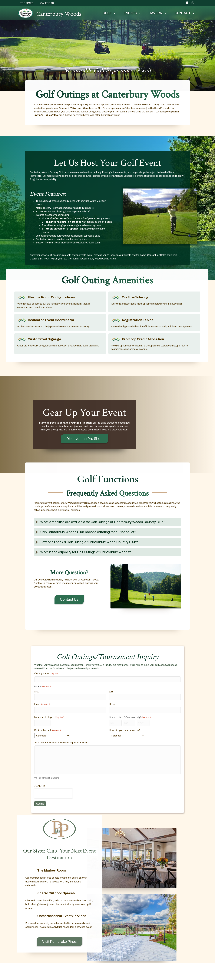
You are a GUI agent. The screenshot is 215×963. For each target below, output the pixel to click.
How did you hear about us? (124, 730)
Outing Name (46, 673)
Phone (112, 703)
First (36, 691)
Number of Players (49, 717)
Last (111, 691)
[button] (187, 2)
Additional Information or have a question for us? (61, 742)
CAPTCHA (39, 786)
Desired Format (47, 730)
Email (42, 704)
